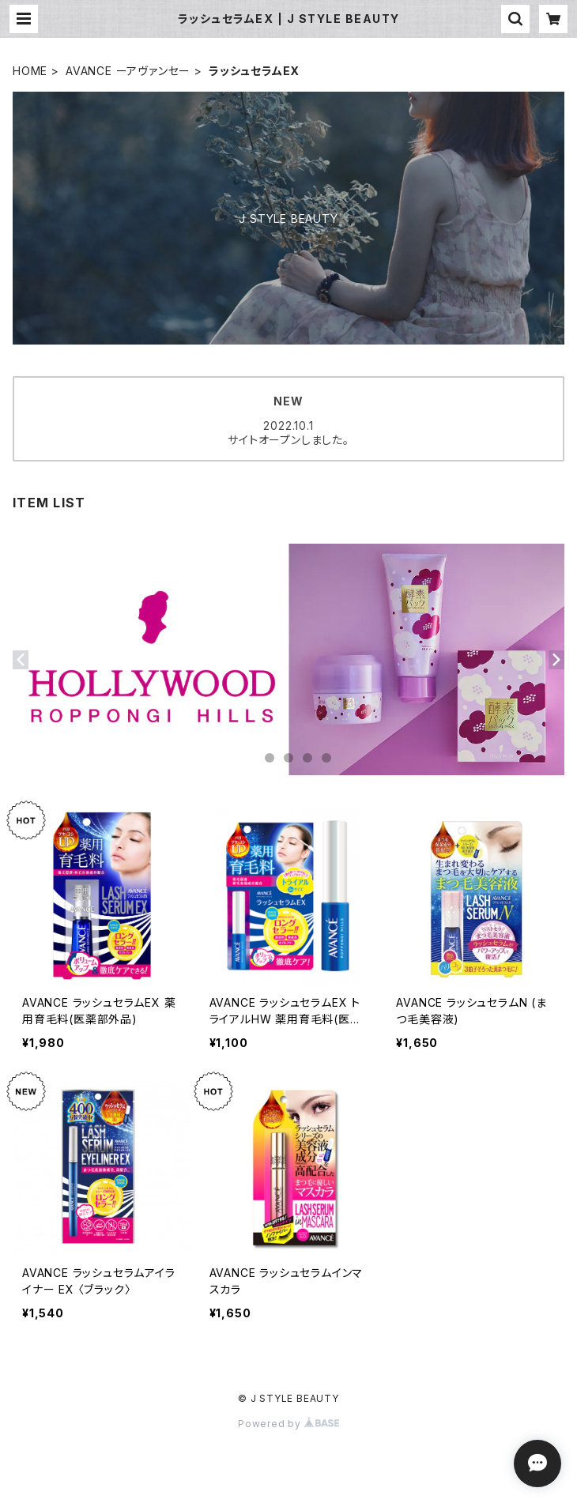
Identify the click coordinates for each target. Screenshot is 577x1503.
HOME (30, 70)
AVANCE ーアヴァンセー (128, 70)
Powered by (288, 1424)
